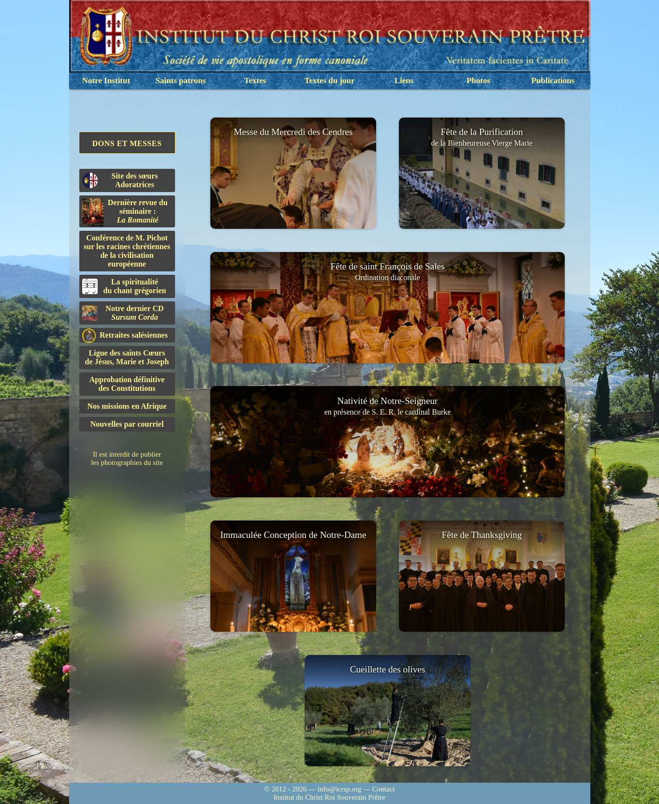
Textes (255, 80)
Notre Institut (106, 80)
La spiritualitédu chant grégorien (124, 286)
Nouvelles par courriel (127, 424)
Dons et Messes (127, 143)
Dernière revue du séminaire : (125, 212)
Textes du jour (329, 80)
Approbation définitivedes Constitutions (127, 383)
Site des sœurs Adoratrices (120, 180)
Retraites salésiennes (125, 335)
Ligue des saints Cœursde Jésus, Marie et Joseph (127, 357)
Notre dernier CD (123, 312)
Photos (478, 80)
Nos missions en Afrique (126, 406)
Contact (383, 789)
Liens (404, 80)
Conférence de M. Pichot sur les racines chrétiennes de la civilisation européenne (127, 251)
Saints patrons (180, 80)
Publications (553, 80)
